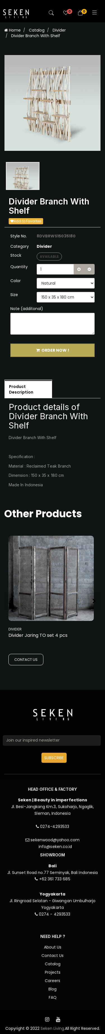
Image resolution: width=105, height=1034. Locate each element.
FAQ (53, 997)
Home (12, 30)
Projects (52, 972)
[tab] (28, 389)
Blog (52, 989)
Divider (59, 30)
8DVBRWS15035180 (56, 236)
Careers (52, 980)
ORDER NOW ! (52, 350)
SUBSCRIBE (54, 758)
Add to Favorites (25, 221)
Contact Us (52, 955)
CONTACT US (26, 659)
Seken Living (52, 1028)
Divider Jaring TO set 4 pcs (37, 635)
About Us (52, 947)
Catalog (37, 30)
